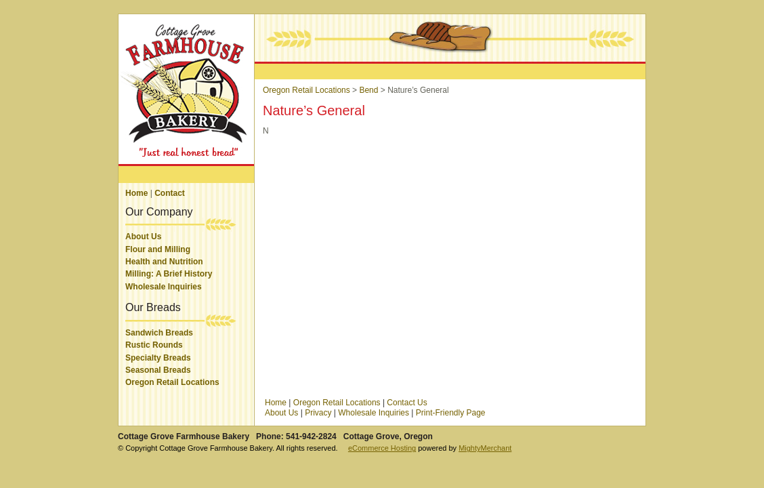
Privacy (318, 413)
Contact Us (407, 402)
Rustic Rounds (154, 345)
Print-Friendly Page (451, 413)
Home (136, 193)
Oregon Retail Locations (172, 382)
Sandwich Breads (159, 333)
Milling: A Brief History (168, 274)
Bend (368, 90)
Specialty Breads (158, 358)
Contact (169, 193)
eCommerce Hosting (382, 448)
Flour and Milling (157, 249)
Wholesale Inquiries (163, 286)
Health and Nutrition (164, 261)
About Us (143, 236)
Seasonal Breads (158, 370)
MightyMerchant (485, 448)
